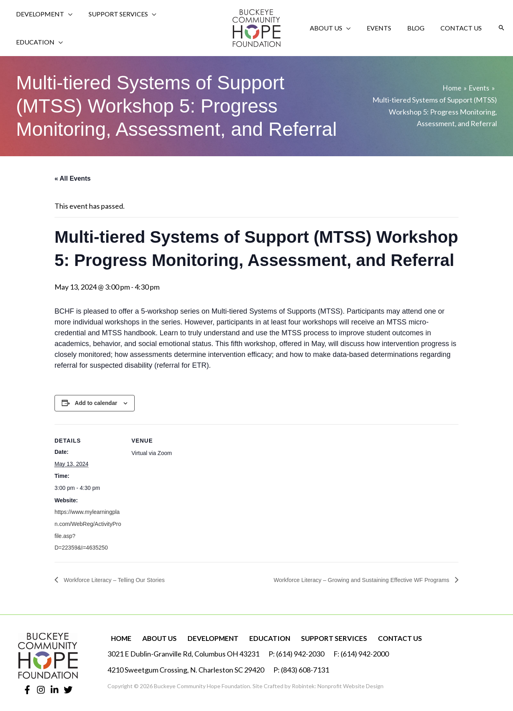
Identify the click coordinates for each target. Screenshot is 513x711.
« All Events (73, 176)
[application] (65, 27)
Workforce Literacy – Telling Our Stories (119, 577)
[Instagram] (40, 687)
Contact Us (387, 636)
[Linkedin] (54, 687)
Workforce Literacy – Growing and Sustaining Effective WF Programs (352, 577)
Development (206, 636)
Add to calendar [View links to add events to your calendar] (96, 401)
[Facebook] (27, 687)
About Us (155, 636)
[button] (501, 26)
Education (261, 636)
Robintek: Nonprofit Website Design (338, 684)
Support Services (323, 636)
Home (118, 636)
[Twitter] (68, 687)
